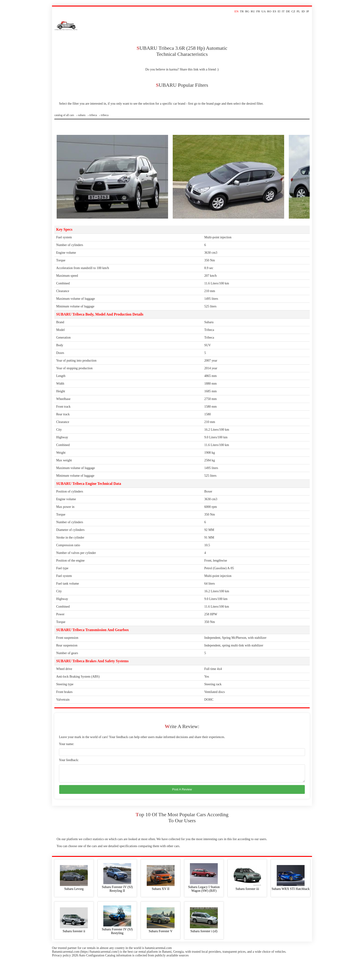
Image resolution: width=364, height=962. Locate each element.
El (279, 11)
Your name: (66, 744)
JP (307, 11)
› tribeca (92, 115)
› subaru (80, 115)
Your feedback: (69, 760)
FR (258, 11)
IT (283, 11)
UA (263, 11)
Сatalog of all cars (64, 115)
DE (288, 11)
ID (303, 11)
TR (242, 11)
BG (247, 11)
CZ (293, 11)
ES (274, 11)
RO (269, 11)
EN (236, 11)
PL (298, 11)
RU (253, 11)
